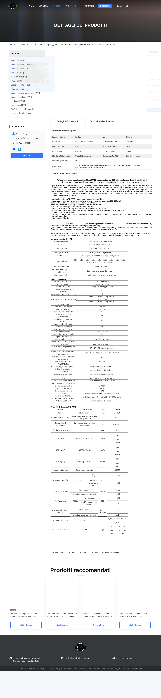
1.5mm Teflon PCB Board (88, 569)
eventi (67, 6)
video (77, 6)
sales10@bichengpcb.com (27, 138)
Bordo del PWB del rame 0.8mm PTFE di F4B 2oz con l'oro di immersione (133, 632)
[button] (18, 617)
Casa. (31, 6)
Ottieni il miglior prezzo (114, 110)
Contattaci (89, 6)
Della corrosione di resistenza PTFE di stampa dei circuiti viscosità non (62, 631)
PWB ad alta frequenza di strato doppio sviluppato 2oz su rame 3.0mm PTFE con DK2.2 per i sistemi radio (23, 632)
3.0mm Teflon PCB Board (65, 569)
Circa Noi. (43, 6)
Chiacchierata (105, 6)
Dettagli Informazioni (67, 121)
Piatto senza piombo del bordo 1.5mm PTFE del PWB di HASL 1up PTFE (98, 632)
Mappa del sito (22, 685)
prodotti (56, 6)
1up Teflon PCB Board (110, 569)
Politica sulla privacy (36, 685)
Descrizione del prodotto (102, 121)
